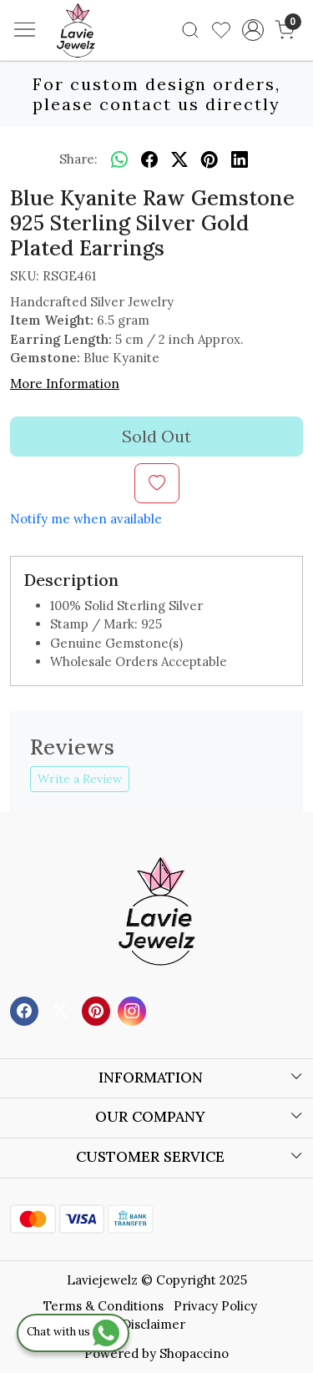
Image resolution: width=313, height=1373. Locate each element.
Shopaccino (194, 1353)
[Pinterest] (98, 1009)
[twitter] (179, 159)
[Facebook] (26, 1009)
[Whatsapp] (119, 159)
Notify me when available (86, 519)
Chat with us (73, 1332)
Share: (78, 159)
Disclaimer (153, 1324)
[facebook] (149, 159)
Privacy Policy (215, 1306)
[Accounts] (252, 30)
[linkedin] (240, 159)
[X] (62, 1009)
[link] (190, 30)
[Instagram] (134, 1009)
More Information (64, 383)
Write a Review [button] (80, 778)
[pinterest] (209, 159)
